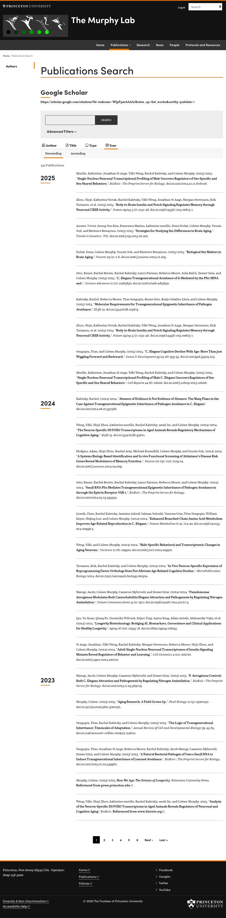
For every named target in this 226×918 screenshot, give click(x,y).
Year (112, 145)
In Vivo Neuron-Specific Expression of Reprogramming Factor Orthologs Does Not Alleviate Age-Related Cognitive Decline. (149, 568)
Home (100, 45)
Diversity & (26, 901)
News (159, 45)
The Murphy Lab (103, 19)
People (174, 45)
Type (93, 145)
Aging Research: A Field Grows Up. (142, 702)
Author (51, 145)
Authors (20, 65)
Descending (53, 153)
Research (143, 45)
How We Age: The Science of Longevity (143, 780)
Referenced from (104, 785)
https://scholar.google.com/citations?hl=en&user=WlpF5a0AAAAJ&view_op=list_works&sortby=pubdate (118, 102)
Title (72, 145)
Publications (120, 44)
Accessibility (16, 906)
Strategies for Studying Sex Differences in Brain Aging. (174, 231)
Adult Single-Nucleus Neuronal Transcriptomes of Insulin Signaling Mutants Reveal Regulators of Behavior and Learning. (144, 652)
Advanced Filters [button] (60, 131)
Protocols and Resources (203, 45)
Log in (181, 7)
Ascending (78, 153)
